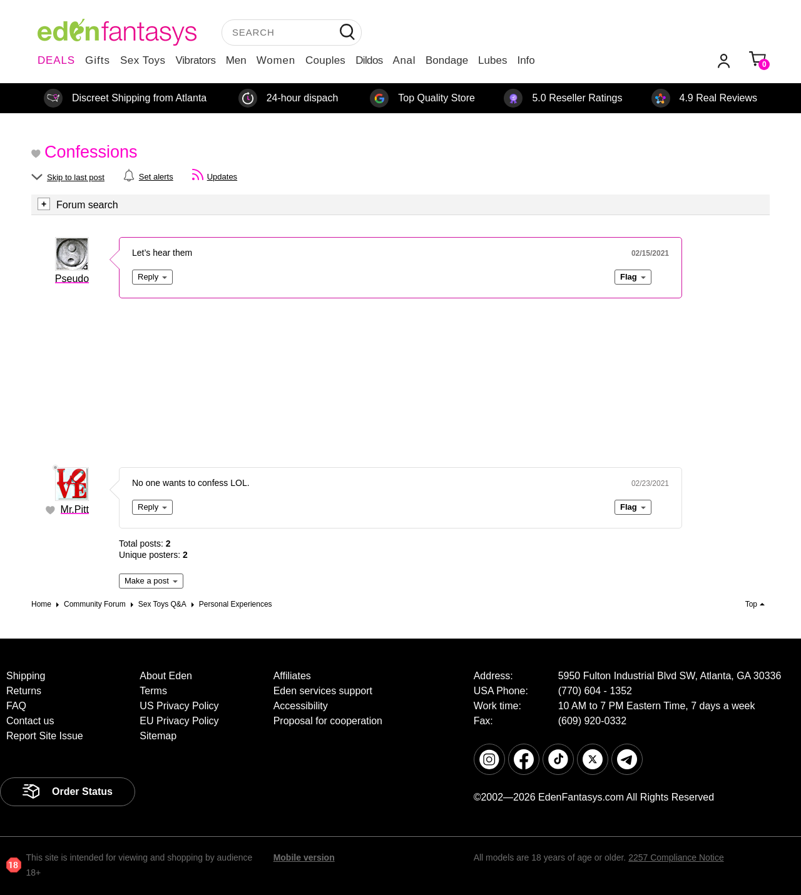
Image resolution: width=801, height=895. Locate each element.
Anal (404, 60)
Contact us (30, 720)
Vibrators (196, 60)
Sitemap (158, 736)
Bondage (447, 60)
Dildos (368, 60)
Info (525, 60)
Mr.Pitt (75, 509)
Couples (325, 60)
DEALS (56, 60)
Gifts (97, 60)
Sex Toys (143, 60)
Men (236, 60)
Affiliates (292, 675)
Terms (153, 690)
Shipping (25, 675)
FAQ (16, 705)
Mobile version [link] (304, 857)
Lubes (492, 60)
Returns (23, 690)
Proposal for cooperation (327, 720)
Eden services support (322, 690)
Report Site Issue (44, 736)
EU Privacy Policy (179, 720)
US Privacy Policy (179, 705)
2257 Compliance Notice (676, 857)
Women (276, 60)
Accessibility (300, 705)
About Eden (166, 675)
